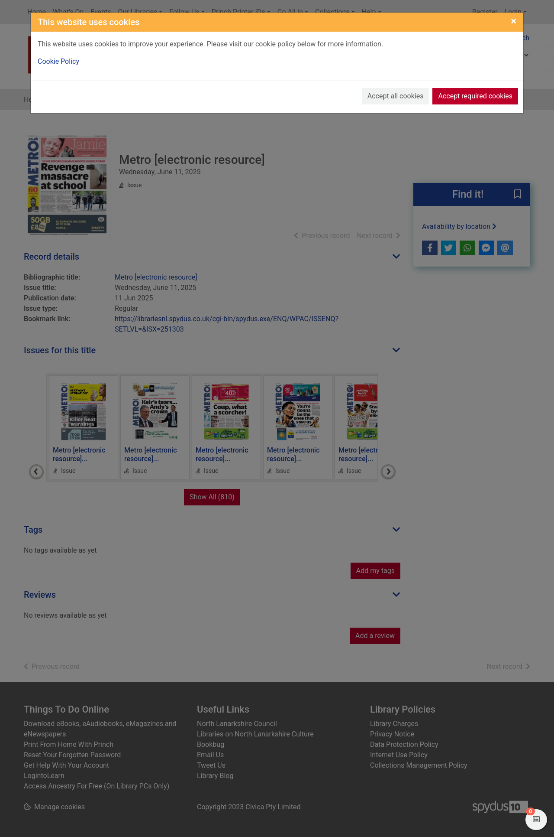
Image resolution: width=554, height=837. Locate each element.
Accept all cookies (395, 96)
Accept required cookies (475, 96)
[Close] (513, 21)
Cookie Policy (58, 61)
